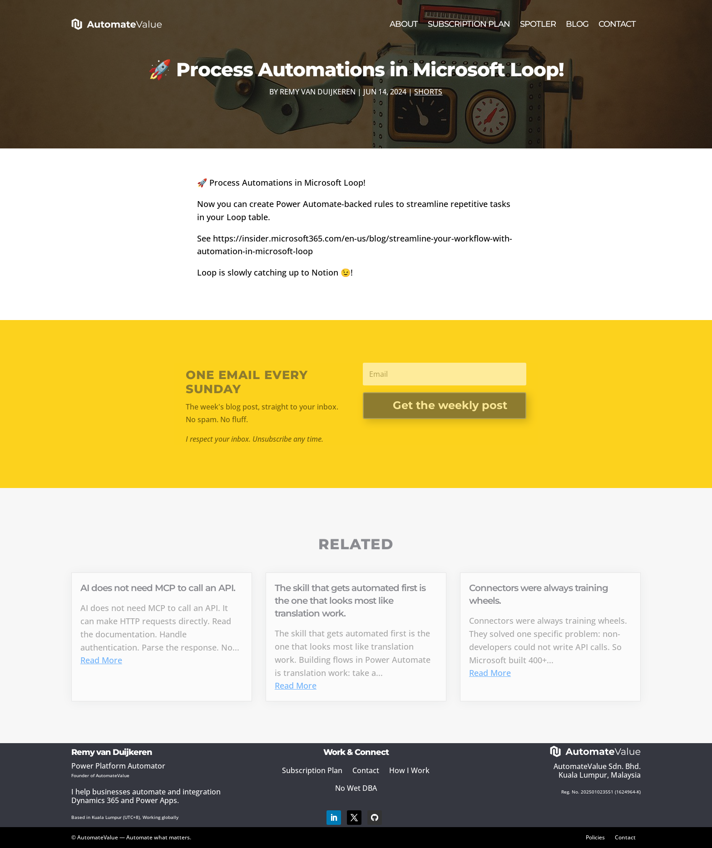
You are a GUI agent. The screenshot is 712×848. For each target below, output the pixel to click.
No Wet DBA (356, 788)
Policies (595, 837)
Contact (617, 24)
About (404, 24)
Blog (577, 24)
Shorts (428, 92)
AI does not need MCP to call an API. (157, 587)
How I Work (409, 770)
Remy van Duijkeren (318, 92)
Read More (101, 660)
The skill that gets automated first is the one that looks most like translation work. (350, 600)
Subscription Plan (469, 24)
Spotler (538, 24)
